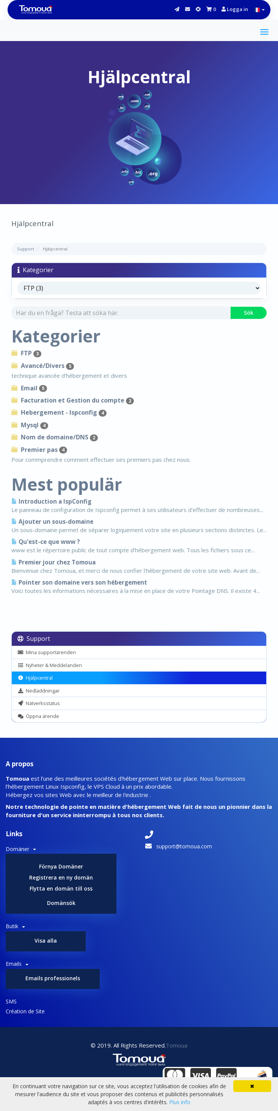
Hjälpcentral (35, 677)
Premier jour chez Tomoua (53, 562)
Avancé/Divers (42, 365)
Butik (15, 926)
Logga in (234, 9)
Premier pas (39, 449)
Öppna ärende (38, 716)
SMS (11, 1001)
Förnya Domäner (61, 866)
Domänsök (61, 903)
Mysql (29, 425)
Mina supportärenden (46, 652)
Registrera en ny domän (61, 877)
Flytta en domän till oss (61, 888)
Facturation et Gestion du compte (72, 400)
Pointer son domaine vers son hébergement (79, 582)
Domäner (21, 849)
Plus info (179, 1102)
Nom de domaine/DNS (54, 437)
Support (25, 249)
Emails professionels (52, 978)
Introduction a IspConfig (51, 502)
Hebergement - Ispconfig (59, 412)
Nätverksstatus (38, 703)
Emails (17, 963)
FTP (26, 353)
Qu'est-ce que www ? (45, 542)
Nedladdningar (38, 690)
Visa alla (46, 940)
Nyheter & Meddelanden (49, 665)
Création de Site (25, 1011)
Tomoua (176, 1045)
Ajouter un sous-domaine (52, 522)
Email (29, 388)
